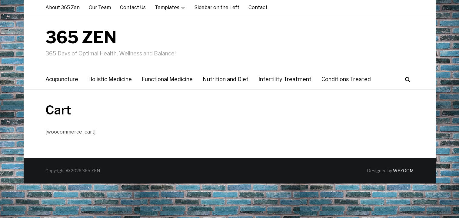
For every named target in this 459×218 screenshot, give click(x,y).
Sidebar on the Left (217, 7)
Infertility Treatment (284, 79)
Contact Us (133, 7)
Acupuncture (61, 79)
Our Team (100, 7)
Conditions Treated (346, 79)
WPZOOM (403, 170)
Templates (167, 7)
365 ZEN (81, 37)
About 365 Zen (62, 7)
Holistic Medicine (110, 79)
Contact (258, 7)
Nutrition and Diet (225, 79)
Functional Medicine (167, 79)
